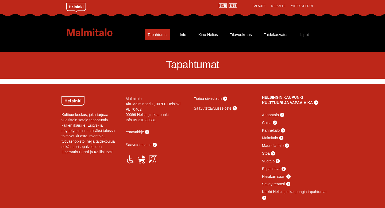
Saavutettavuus (139, 145)
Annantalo (270, 115)
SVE (223, 5)
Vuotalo (268, 161)
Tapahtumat (158, 35)
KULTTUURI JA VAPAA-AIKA (287, 103)
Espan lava (271, 169)
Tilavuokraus (241, 35)
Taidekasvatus (276, 35)
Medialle (278, 5)
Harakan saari (273, 176)
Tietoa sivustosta (208, 99)
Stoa (266, 153)
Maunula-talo (273, 145)
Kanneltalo (271, 130)
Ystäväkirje (135, 132)
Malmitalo (98, 32)
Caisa (267, 123)
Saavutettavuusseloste (213, 108)
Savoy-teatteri (273, 184)
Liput (305, 35)
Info (183, 35)
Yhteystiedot (302, 5)
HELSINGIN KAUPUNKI (282, 97)
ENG (232, 5)
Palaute (258, 5)
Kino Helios (208, 35)
